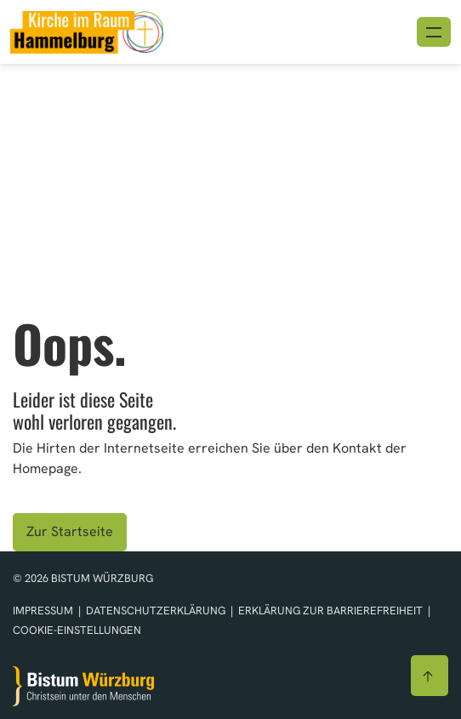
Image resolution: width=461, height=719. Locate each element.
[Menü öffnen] (434, 32)
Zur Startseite (69, 531)
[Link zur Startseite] (86, 30)
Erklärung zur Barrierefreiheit (330, 610)
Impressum (44, 610)
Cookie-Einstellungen (77, 630)
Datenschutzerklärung (157, 610)
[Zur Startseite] (83, 686)
